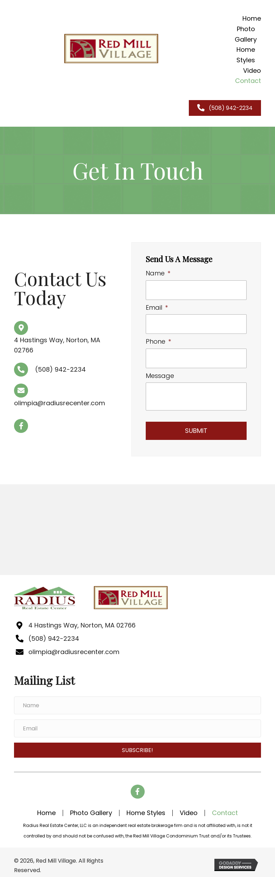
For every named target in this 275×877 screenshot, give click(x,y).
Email (157, 306)
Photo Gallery (91, 808)
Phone (158, 339)
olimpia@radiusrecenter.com (59, 401)
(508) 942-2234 (60, 367)
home (46, 808)
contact (225, 808)
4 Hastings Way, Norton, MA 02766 (81, 620)
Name (158, 273)
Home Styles (145, 808)
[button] (21, 423)
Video (189, 808)
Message (160, 371)
